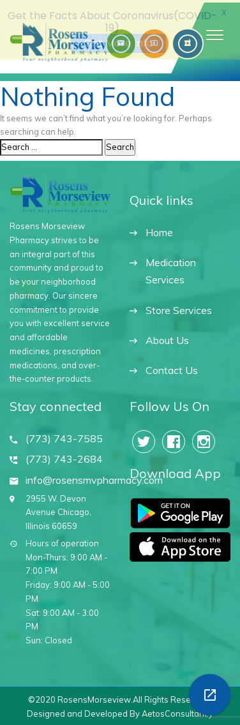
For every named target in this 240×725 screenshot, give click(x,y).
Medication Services (171, 268)
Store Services (179, 308)
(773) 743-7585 (64, 436)
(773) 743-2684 (64, 458)
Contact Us (172, 368)
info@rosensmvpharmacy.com (94, 478)
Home (159, 230)
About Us (167, 338)
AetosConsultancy (177, 711)
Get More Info (118, 43)
